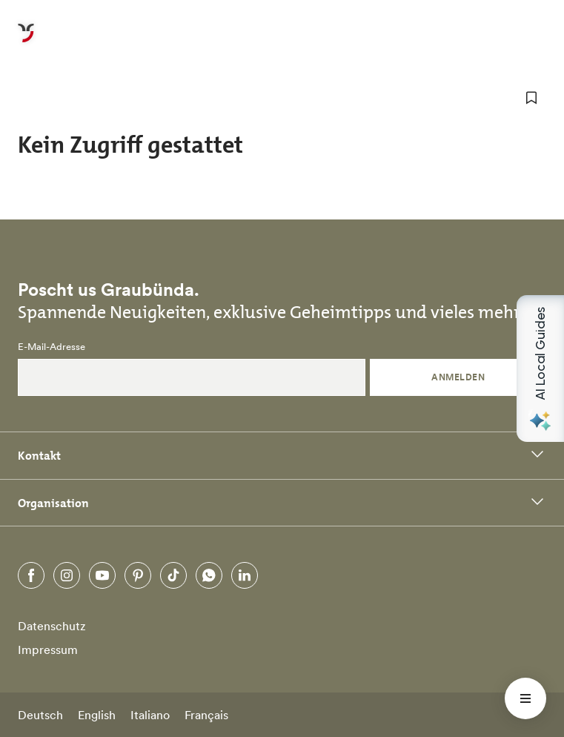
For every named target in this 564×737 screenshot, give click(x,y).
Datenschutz (52, 625)
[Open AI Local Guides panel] (540, 368)
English (97, 714)
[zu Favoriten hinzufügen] (531, 98)
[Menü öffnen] (525, 698)
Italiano (150, 714)
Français (206, 714)
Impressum (48, 649)
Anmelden (458, 377)
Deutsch (40, 714)
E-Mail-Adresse (51, 347)
